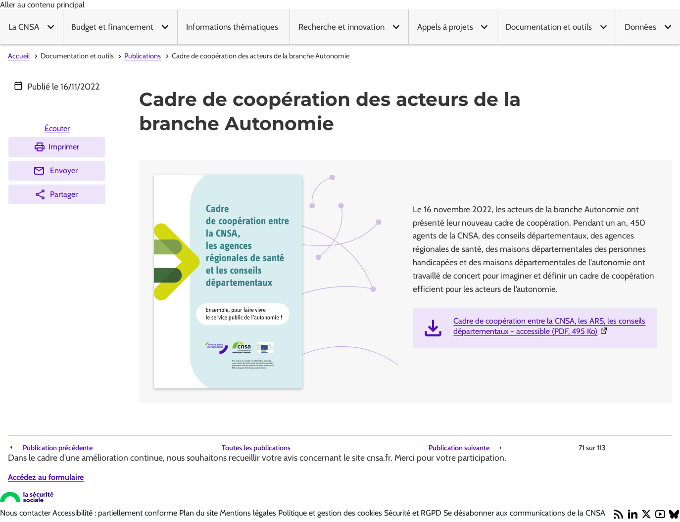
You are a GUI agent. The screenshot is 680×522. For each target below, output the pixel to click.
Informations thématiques (232, 27)
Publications (142, 55)
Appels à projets (445, 27)
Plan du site (199, 513)
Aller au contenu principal (42, 4)
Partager (56, 194)
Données (640, 27)
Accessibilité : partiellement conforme (115, 513)
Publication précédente (58, 448)
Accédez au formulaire (46, 477)
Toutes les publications (256, 448)
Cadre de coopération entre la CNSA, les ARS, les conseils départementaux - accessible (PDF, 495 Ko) (551, 325)
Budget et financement (112, 27)
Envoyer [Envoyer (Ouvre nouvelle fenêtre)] (55, 171)
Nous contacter (26, 513)
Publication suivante (459, 448)
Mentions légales (249, 513)
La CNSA (23, 27)
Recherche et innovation (341, 27)
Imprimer (56, 147)
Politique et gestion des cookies (331, 513)
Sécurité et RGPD (413, 513)
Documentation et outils (548, 27)
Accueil (19, 55)
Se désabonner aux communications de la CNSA (524, 513)
